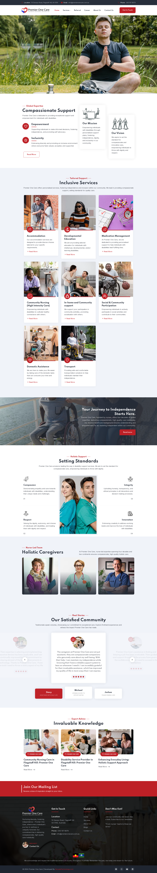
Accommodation (36, 236)
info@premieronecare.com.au (78, 3)
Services (87, 820)
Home (86, 817)
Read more (127, 432)
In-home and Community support (78, 304)
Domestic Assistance (38, 367)
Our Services (29, 73)
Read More (31, 163)
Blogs (86, 827)
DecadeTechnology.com (64, 869)
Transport (69, 367)
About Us (87, 824)
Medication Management (116, 236)
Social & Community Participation (113, 304)
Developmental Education (72, 237)
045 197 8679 (131, 3)
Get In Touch (128, 10)
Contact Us (34, 846)
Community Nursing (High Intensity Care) (38, 304)
